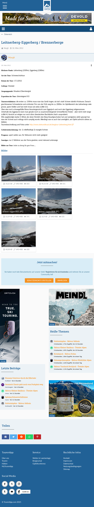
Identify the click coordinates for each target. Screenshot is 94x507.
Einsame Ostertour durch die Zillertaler (20, 378)
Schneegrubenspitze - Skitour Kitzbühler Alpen (72, 360)
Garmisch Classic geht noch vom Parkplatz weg (24, 384)
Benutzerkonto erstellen (39, 280)
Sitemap (66, 469)
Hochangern (9, 387)
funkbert (8, 381)
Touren (4, 461)
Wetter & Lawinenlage (42, 458)
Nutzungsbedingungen (72, 466)
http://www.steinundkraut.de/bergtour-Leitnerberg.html (50, 125)
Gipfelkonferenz (39, 463)
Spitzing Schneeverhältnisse (16, 397)
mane (7, 400)
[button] (3, 29)
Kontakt (66, 458)
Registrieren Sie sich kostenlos (57, 272)
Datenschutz (68, 463)
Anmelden (62, 280)
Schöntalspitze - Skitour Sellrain (18, 403)
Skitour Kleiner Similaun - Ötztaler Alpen (21, 391)
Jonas (7, 393)
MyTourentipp (7, 466)
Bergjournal (37, 461)
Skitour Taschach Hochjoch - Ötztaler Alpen (71, 366)
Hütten (4, 463)
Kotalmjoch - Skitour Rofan (65, 354)
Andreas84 (8, 406)
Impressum (67, 461)
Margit (6, 48)
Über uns (5, 458)
